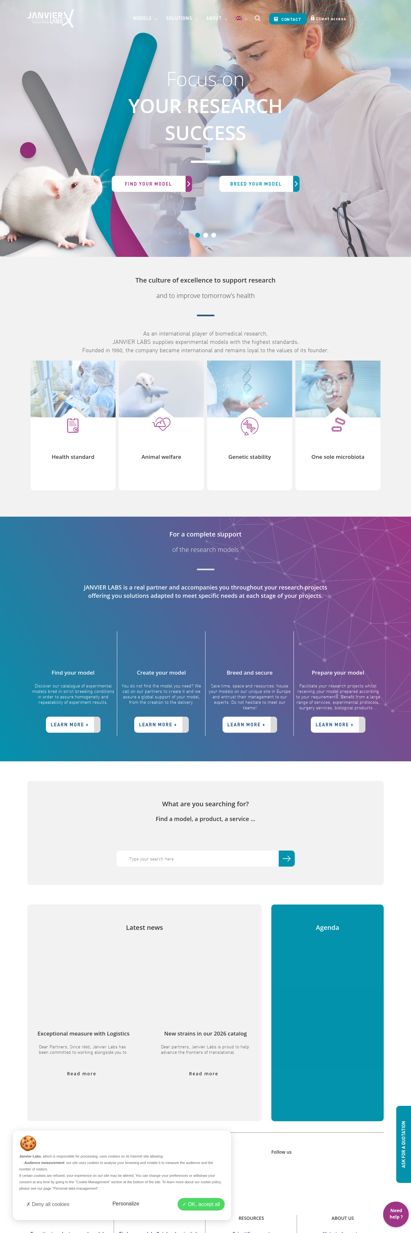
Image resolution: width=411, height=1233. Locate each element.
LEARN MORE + (76, 747)
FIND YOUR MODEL (158, 184)
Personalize (125, 1203)
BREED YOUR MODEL (265, 184)
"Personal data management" (75, 1188)
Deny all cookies (47, 1204)
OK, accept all (201, 1204)
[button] (31, 128)
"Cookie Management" (92, 1182)
